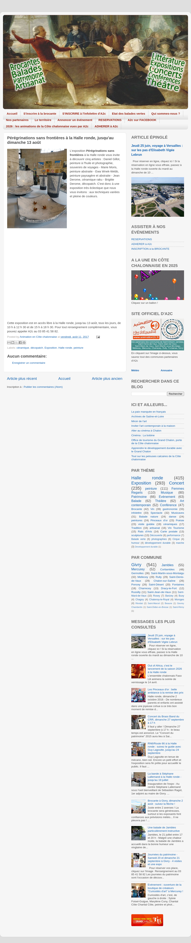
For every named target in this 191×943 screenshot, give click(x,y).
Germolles (137, 573)
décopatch (37, 347)
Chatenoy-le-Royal (159, 599)
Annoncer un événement (74, 120)
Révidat (139, 603)
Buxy (181, 595)
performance (173, 535)
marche (180, 543)
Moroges (179, 599)
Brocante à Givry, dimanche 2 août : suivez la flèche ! (165, 802)
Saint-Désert (156, 584)
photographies (159, 539)
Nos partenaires (17, 120)
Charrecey (145, 588)
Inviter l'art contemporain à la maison (153, 425)
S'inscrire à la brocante (39, 113)
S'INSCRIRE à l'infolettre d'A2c (84, 113)
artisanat (155, 527)
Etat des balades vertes (128, 113)
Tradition (136, 527)
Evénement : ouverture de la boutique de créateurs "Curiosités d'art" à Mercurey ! (165, 888)
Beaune (168, 603)
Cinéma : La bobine (143, 435)
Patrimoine (139, 496)
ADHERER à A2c (106, 126)
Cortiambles (167, 569)
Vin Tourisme (176, 527)
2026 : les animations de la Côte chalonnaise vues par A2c (47, 126)
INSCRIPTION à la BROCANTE (150, 248)
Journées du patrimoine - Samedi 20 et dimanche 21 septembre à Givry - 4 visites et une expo (165, 859)
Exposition (51, 347)
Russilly (136, 592)
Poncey (135, 584)
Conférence (168, 505)
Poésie (180, 520)
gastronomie (170, 509)
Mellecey (142, 576)
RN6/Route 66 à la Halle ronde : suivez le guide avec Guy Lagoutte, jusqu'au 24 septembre (164, 748)
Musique (167, 492)
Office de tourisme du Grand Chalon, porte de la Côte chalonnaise (156, 442)
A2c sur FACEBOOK (142, 120)
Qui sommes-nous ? (165, 113)
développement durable (158, 543)
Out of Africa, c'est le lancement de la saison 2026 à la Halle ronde (165, 668)
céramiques (170, 524)
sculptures (137, 535)
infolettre (136, 512)
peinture (78, 347)
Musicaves (177, 512)
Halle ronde (65, 347)
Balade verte (138, 539)
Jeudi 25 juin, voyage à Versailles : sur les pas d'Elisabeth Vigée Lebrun (157, 150)
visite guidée (146, 524)
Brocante (136, 509)
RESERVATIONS (110, 120)
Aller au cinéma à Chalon (146, 430)
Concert (176, 483)
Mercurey (138, 569)
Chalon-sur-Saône (164, 580)
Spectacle (156, 512)
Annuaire (166, 370)
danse (172, 516)
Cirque (176, 539)
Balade (136, 501)
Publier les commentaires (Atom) (43, 386)
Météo (135, 370)
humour (135, 543)
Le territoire (43, 120)
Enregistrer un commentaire (28, 362)
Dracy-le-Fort (169, 588)
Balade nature (148, 516)
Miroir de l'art (139, 421)
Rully (159, 576)
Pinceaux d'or (159, 520)
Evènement (167, 496)
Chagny (139, 599)
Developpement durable (146, 546)
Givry (136, 564)
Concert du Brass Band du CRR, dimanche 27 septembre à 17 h (166, 719)
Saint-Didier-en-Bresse (158, 607)
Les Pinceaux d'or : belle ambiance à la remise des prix (165, 691)
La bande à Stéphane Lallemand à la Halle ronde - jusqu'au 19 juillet (164, 776)
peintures (136, 520)
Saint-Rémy (178, 607)
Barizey (169, 595)
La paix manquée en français (148, 411)
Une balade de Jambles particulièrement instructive (164, 829)
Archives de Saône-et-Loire (147, 416)
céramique (23, 347)
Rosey (156, 595)
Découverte (156, 535)
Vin (152, 509)
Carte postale (168, 531)
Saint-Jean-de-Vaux (159, 592)
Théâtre (160, 501)
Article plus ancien (107, 378)
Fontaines (178, 584)
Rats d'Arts (145, 531)
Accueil (12, 113)
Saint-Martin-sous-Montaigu (167, 573)
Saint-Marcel (154, 603)
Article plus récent (22, 378)
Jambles (167, 565)
